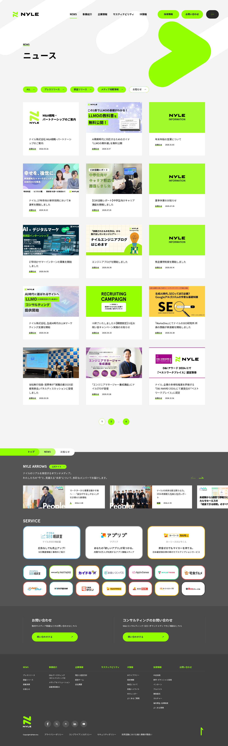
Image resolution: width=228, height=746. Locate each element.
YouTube (83, 724)
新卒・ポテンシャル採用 (162, 680)
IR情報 (143, 14)
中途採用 (156, 675)
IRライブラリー (133, 675)
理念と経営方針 (81, 675)
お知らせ (26, 689)
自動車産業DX (54, 687)
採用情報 (168, 14)
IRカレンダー (132, 694)
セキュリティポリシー (106, 734)
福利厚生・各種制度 (160, 703)
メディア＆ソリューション (59, 682)
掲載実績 (26, 685)
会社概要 (78, 685)
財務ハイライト (133, 689)
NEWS (73, 14)
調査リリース (28, 680)
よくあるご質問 (133, 698)
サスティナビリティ (123, 14)
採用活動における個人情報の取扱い (137, 734)
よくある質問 (158, 708)
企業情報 (102, 14)
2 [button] (111, 421)
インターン (157, 685)
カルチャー (157, 698)
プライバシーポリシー (53, 734)
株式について (132, 685)
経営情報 (130, 680)
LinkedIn (74, 724)
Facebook (47, 724)
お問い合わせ (192, 14)
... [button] (118, 422)
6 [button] (126, 421)
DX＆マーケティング (60, 676)
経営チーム (79, 680)
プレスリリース (29, 675)
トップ (31, 452)
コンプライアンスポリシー (80, 734)
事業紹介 (87, 14)
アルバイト (157, 689)
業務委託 (156, 694)
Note (65, 724)
